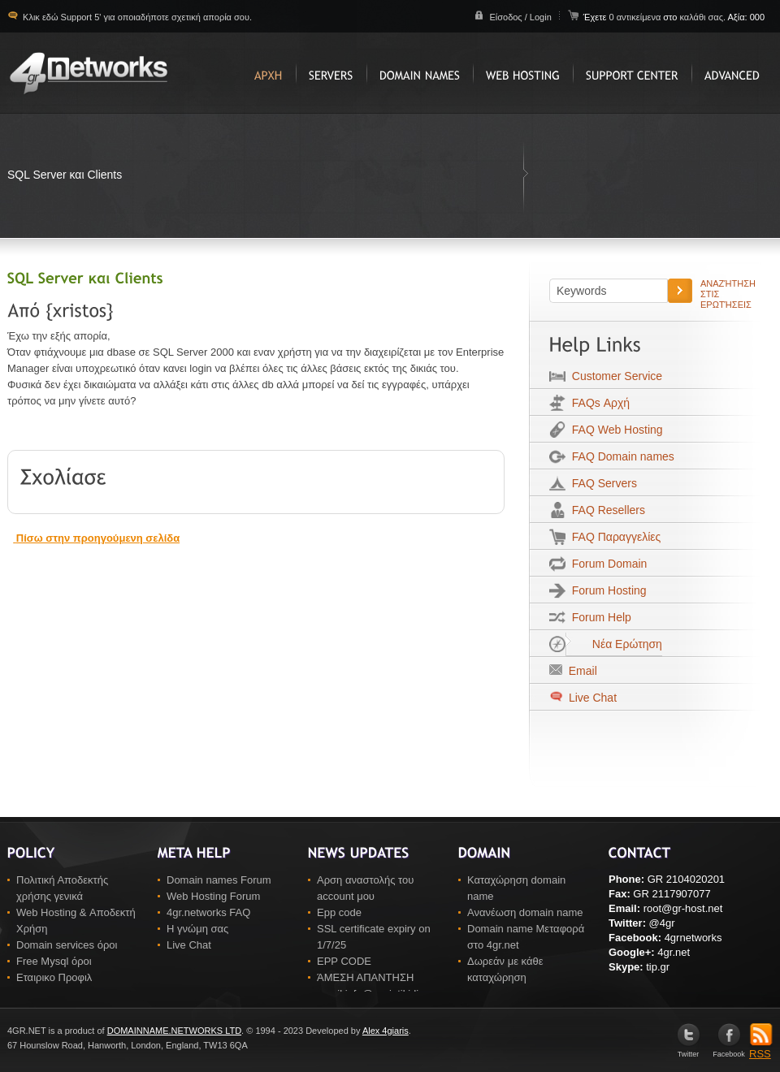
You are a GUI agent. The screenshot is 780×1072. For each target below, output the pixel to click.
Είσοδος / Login (520, 17)
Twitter (688, 1050)
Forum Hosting (606, 590)
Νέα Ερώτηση (614, 644)
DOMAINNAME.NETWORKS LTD (174, 1030)
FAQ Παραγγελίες (613, 536)
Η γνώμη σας (197, 929)
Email (579, 670)
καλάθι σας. (702, 17)
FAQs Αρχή (598, 402)
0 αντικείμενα (636, 17)
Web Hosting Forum (213, 896)
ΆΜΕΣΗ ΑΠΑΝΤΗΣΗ (365, 977)
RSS (761, 1048)
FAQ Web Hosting (614, 429)
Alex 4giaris (385, 1030)
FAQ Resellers (605, 510)
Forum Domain (606, 563)
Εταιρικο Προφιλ (54, 977)
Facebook (729, 1050)
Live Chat (591, 697)
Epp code (339, 912)
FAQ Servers (601, 483)
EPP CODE (344, 961)
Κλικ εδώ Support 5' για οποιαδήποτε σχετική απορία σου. (136, 17)
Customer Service (614, 376)
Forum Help (598, 617)
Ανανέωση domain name (525, 912)
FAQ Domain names (620, 456)
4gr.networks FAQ (208, 912)
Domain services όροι (66, 945)
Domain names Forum (219, 880)
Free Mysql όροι (54, 961)
